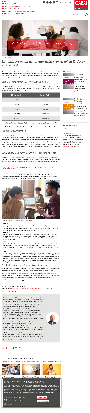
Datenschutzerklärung (76, 135)
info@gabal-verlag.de (68, 146)
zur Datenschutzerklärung (48, 392)
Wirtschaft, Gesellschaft (14, 9)
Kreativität (53, 243)
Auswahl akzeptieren (43, 401)
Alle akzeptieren (42, 397)
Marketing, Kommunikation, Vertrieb (16, 6)
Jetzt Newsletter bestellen (70, 149)
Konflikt (28, 85)
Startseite (7, 1)
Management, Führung (11, 4)
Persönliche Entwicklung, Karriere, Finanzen (19, 11)
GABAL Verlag (63, 2)
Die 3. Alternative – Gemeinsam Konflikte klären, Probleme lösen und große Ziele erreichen (31, 288)
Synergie (15, 159)
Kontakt (71, 2)
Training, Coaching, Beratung (13, 13)
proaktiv (46, 273)
